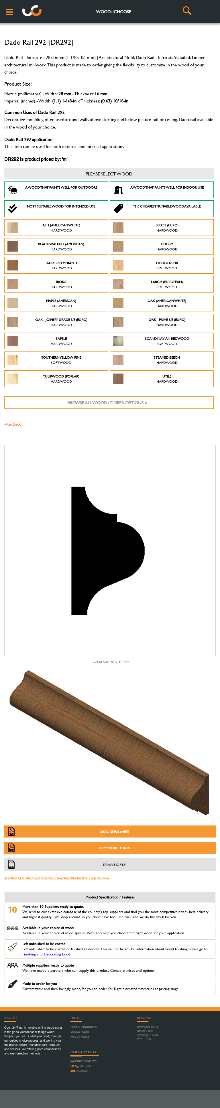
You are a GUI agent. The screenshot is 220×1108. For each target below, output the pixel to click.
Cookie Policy (79, 1032)
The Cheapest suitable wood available (157, 209)
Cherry (145, 246)
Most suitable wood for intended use (51, 209)
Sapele (39, 341)
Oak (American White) (149, 303)
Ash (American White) (43, 227)
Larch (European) (148, 284)
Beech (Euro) (145, 227)
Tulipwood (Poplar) (43, 379)
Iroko (39, 284)
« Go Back (12, 424)
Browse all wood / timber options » (107, 403)
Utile (145, 379)
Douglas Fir (145, 265)
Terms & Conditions (83, 1027)
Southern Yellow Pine (44, 360)
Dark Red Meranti (42, 265)
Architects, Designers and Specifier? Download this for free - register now (56, 877)
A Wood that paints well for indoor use (158, 190)
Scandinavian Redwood (151, 341)
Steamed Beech (146, 360)
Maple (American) (41, 303)
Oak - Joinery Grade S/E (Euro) (47, 322)
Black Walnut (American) (45, 246)
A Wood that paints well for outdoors (52, 190)
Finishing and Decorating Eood (46, 954)
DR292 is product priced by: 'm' (35, 159)
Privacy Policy (79, 1037)
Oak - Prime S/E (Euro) (149, 322)
